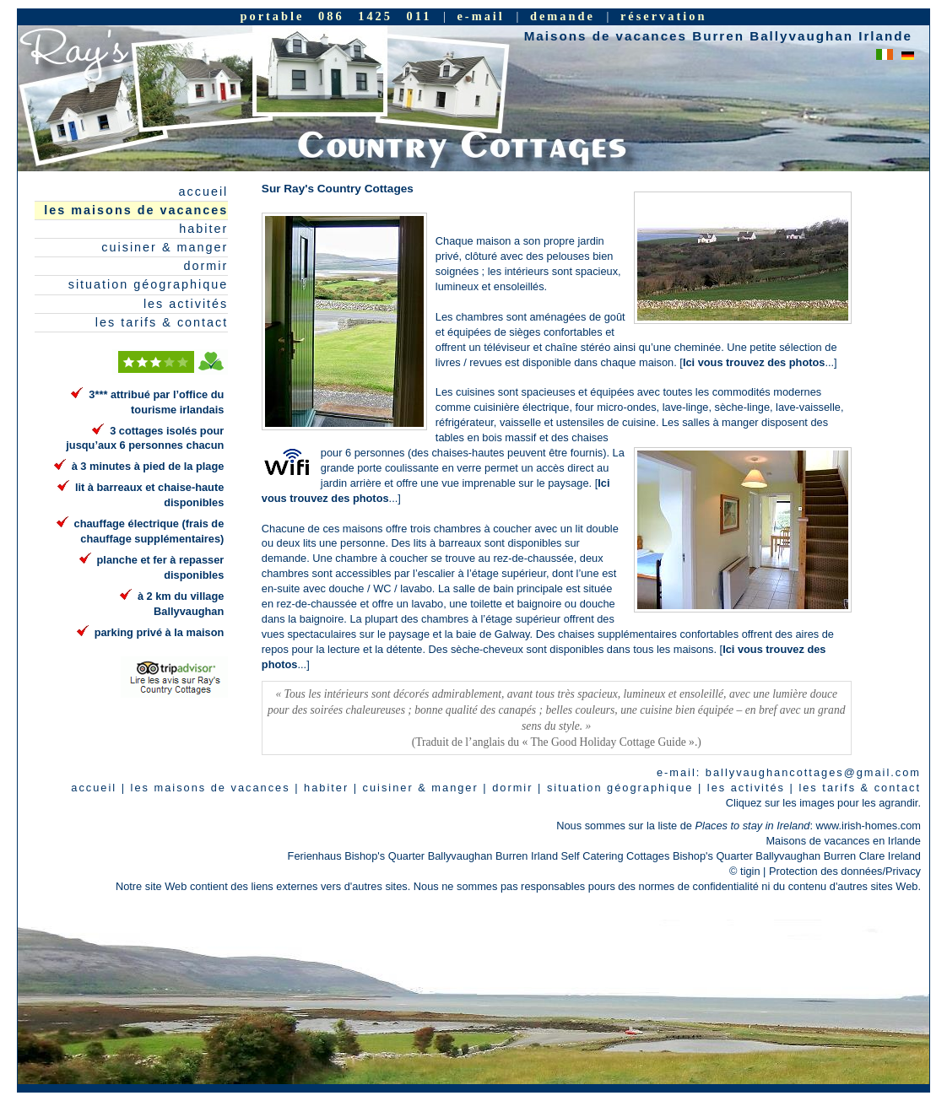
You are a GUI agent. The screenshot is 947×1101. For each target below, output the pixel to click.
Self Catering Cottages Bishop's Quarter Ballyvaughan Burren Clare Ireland (741, 856)
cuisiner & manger (164, 247)
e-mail (480, 16)
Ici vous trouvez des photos (754, 362)
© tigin (744, 871)
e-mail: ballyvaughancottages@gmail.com (789, 772)
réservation (663, 16)
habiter (203, 228)
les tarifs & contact (162, 322)
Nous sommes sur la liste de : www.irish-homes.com (738, 825)
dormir (206, 266)
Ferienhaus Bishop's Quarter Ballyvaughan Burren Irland (423, 856)
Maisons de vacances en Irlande (843, 840)
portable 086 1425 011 (335, 16)
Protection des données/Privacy (845, 871)
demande (562, 16)
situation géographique (148, 284)
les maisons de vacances (136, 210)
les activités (185, 303)
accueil (204, 191)
